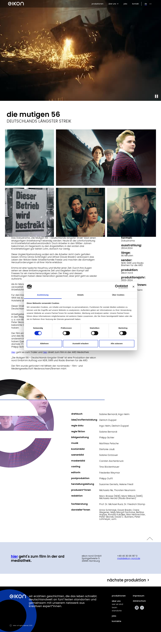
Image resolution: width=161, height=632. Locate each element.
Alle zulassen (117, 344)
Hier (13, 352)
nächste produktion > (128, 580)
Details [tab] (80, 295)
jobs (125, 4)
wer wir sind (117, 604)
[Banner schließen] (133, 286)
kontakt (135, 4)
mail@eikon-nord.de (128, 558)
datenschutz (139, 601)
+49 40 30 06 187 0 (127, 555)
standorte (117, 610)
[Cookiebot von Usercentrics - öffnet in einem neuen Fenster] (117, 286)
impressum (138, 596)
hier (45, 352)
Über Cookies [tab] (118, 295)
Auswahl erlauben (80, 344)
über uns (116, 601)
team (114, 607)
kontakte (116, 621)
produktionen (97, 4)
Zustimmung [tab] (43, 295)
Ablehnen (44, 344)
